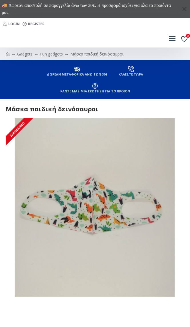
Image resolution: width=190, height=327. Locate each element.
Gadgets (25, 54)
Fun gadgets (51, 54)
